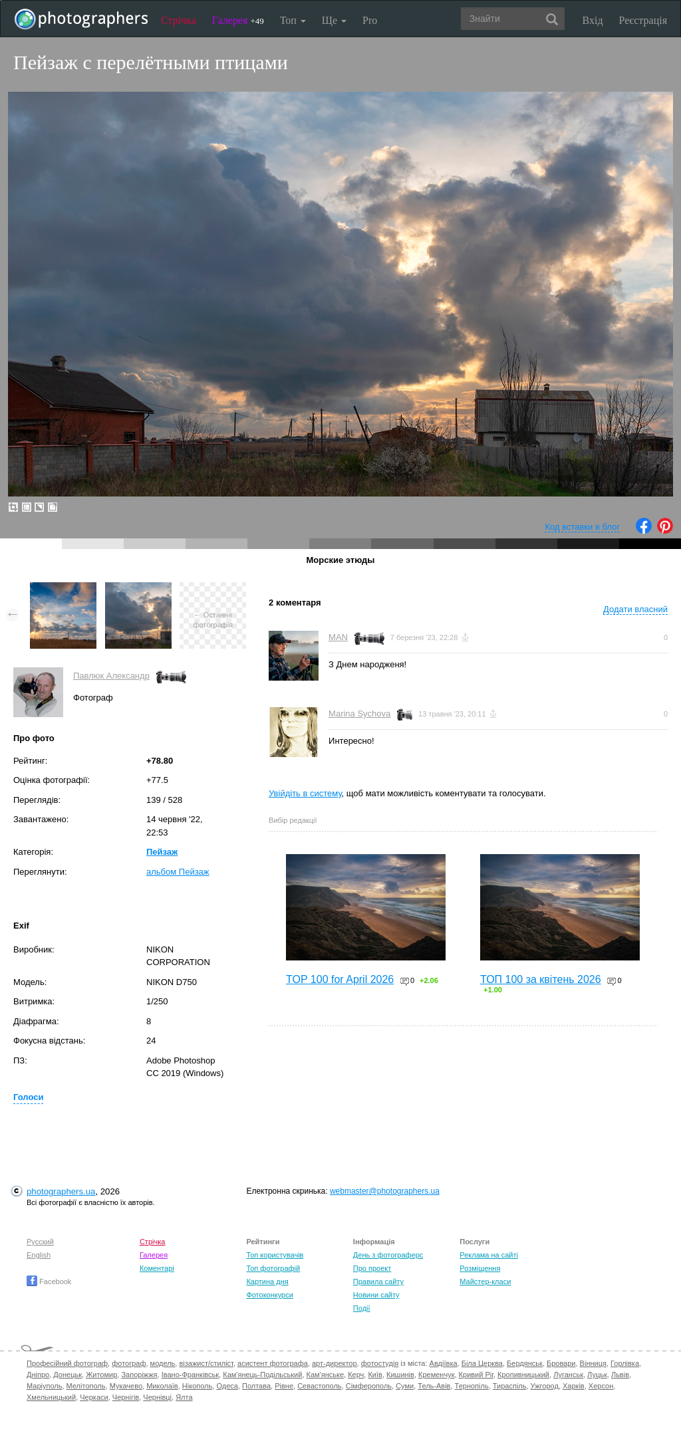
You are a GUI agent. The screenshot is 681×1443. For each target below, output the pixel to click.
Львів (620, 1375)
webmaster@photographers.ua (385, 1191)
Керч (356, 1375)
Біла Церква (482, 1363)
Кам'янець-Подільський (262, 1375)
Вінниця (593, 1363)
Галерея (238, 20)
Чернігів (125, 1397)
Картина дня (267, 1281)
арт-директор (334, 1363)
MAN (338, 637)
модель (163, 1363)
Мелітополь (86, 1386)
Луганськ (568, 1375)
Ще (334, 20)
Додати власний (635, 609)
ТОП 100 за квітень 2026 (540, 979)
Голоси (28, 1097)
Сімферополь (369, 1386)
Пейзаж (162, 852)
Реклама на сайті (489, 1255)
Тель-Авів (434, 1386)
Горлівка (625, 1363)
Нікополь (197, 1386)
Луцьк (597, 1375)
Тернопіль (472, 1386)
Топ (293, 20)
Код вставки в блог (582, 527)
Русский (40, 1242)
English (39, 1255)
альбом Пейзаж (177, 872)
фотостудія (380, 1363)
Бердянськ (525, 1363)
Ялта (184, 1397)
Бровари (561, 1363)
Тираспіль (510, 1386)
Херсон (601, 1386)
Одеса (226, 1386)
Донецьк (67, 1375)
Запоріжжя (139, 1375)
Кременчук (436, 1375)
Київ (375, 1375)
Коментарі (157, 1268)
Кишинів (400, 1375)
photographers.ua (61, 1191)
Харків (574, 1386)
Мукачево (126, 1386)
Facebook (49, 1281)
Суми (405, 1386)
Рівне (284, 1386)
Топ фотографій (273, 1268)
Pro (369, 20)
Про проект (372, 1268)
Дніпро (38, 1375)
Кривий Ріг (476, 1375)
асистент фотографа (272, 1363)
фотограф (129, 1363)
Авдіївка (444, 1363)
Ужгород (545, 1386)
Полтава (256, 1386)
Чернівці (157, 1397)
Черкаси (94, 1397)
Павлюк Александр (111, 676)
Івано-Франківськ (190, 1375)
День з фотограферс (388, 1255)
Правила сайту (378, 1281)
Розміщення (480, 1268)
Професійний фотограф (67, 1363)
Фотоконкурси (269, 1295)
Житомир (101, 1375)
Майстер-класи (485, 1281)
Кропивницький (523, 1375)
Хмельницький (51, 1397)
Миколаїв (162, 1386)
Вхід (593, 20)
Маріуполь (44, 1386)
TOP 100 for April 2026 (340, 979)
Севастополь (319, 1386)
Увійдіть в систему (305, 793)
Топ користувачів (274, 1255)
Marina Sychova (359, 714)
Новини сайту (376, 1295)
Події (361, 1308)
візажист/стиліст (206, 1363)
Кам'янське (325, 1375)
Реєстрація (643, 20)
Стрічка (178, 20)
